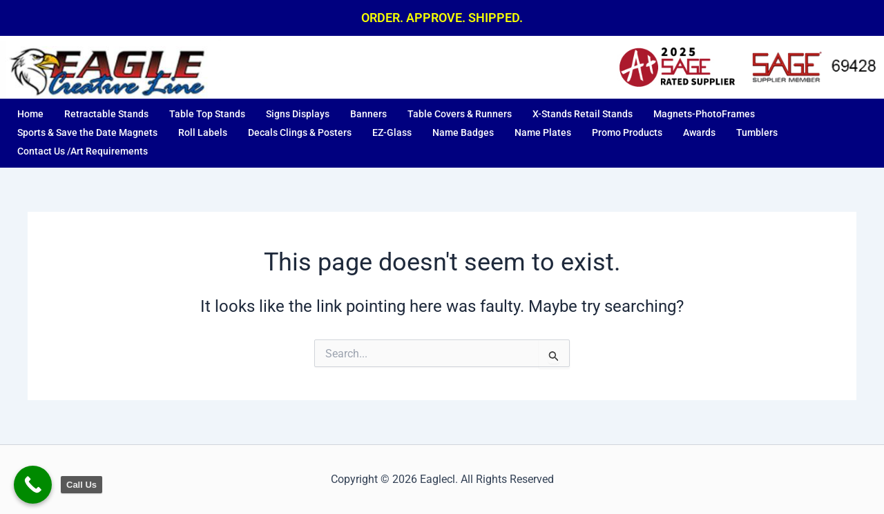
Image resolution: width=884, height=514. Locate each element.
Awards (699, 132)
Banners (368, 113)
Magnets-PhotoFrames (704, 113)
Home (30, 113)
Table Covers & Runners (459, 113)
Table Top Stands (207, 113)
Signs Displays (297, 113)
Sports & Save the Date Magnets (87, 132)
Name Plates (543, 132)
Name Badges (463, 132)
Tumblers (757, 132)
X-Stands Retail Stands (582, 113)
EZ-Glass (392, 132)
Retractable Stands (106, 113)
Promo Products (627, 132)
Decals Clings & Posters (300, 132)
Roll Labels (202, 132)
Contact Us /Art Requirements (82, 151)
